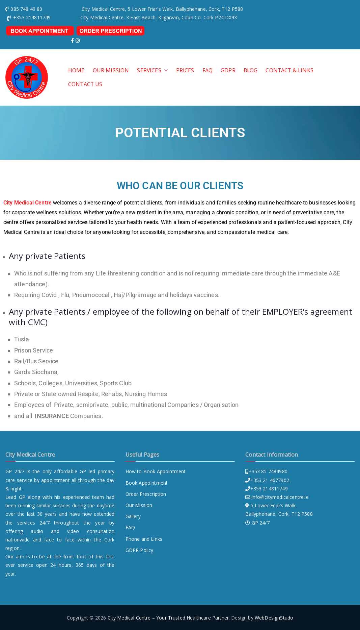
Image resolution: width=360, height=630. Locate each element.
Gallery (133, 516)
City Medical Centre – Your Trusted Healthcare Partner (168, 617)
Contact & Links (289, 70)
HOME (76, 70)
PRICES (185, 70)
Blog (251, 70)
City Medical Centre (27, 202)
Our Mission (139, 505)
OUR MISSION (111, 70)
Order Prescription (146, 494)
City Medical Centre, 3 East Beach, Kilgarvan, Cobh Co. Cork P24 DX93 (158, 17)
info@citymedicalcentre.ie (280, 497)
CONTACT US (85, 84)
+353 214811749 (269, 488)
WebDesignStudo (274, 617)
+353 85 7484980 (268, 471)
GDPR (228, 70)
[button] (164, 70)
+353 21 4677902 (269, 480)
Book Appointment (147, 483)
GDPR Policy (140, 550)
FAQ (207, 70)
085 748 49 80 (26, 9)
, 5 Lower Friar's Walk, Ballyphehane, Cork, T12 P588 (184, 9)
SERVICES (152, 70)
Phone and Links (144, 539)
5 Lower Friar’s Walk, (274, 505)
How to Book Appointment (156, 471)
